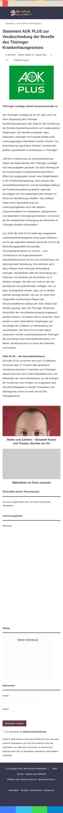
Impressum (49, 790)
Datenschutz (36, 790)
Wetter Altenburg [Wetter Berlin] (28, 639)
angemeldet (18, 502)
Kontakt (24, 790)
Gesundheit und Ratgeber (29, 23)
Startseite (9, 23)
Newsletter (14, 790)
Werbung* (7, 526)
